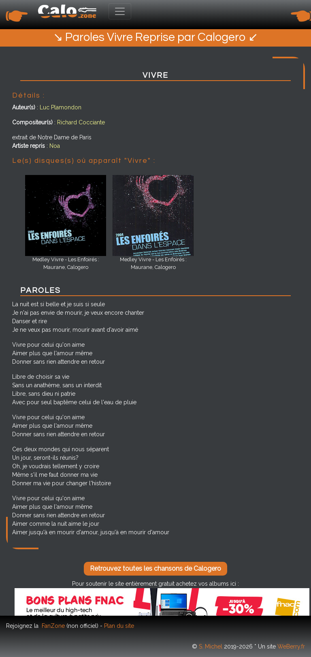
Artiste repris (28, 146)
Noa (54, 146)
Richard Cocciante (81, 122)
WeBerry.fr (291, 646)
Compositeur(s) (32, 122)
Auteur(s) (23, 107)
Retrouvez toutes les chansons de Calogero (155, 568)
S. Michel (210, 646)
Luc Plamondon (60, 107)
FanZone (53, 626)
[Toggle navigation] (120, 11)
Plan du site (119, 626)
